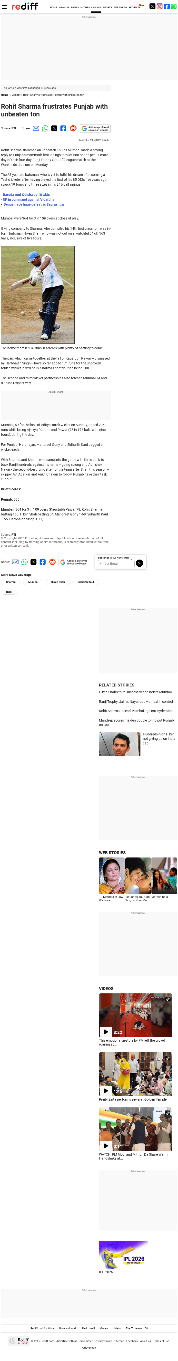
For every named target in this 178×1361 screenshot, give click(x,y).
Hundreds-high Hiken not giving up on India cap (159, 738)
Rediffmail (88, 1328)
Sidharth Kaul (86, 582)
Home (4, 94)
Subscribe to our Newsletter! (113, 557)
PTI (13, 128)
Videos (117, 1328)
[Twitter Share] (53, 128)
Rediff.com (47, 1341)
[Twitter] (152, 6)
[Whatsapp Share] (44, 128)
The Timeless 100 (137, 1328)
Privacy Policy (103, 1341)
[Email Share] (35, 128)
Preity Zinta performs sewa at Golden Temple (133, 1099)
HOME (53, 7)
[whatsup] (174, 6)
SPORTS (107, 7)
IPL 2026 (106, 1272)
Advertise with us (66, 1341)
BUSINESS (73, 7)
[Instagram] (159, 6)
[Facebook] (167, 6)
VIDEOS (106, 988)
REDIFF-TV (135, 7)
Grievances (89, 1347)
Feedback (132, 1341)
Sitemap (119, 1341)
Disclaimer (86, 1341)
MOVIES (85, 7)
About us (145, 1341)
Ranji (9, 591)
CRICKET (96, 7)
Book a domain (68, 1328)
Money (104, 1328)
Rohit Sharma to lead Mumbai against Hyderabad (136, 711)
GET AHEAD (120, 7)
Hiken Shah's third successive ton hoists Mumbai (135, 692)
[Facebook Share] (63, 128)
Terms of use (161, 1341)
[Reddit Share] (72, 128)
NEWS (62, 7)
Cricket (16, 94)
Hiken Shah (58, 582)
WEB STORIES (112, 852)
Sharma (11, 582)
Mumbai (33, 582)
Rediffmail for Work (42, 1328)
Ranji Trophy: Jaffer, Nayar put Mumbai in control (136, 702)
